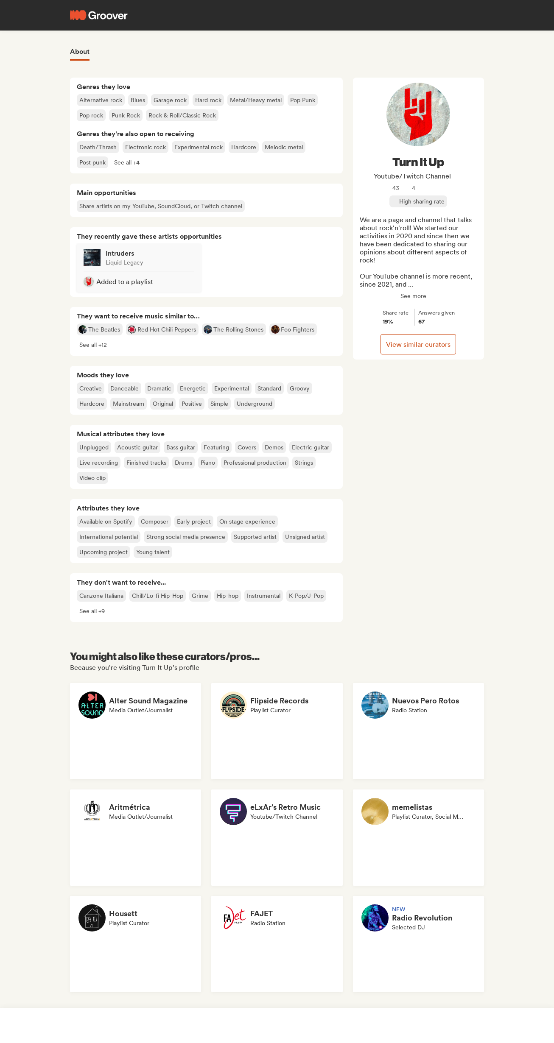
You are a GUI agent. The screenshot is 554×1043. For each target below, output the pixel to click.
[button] (127, 162)
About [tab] (80, 51)
